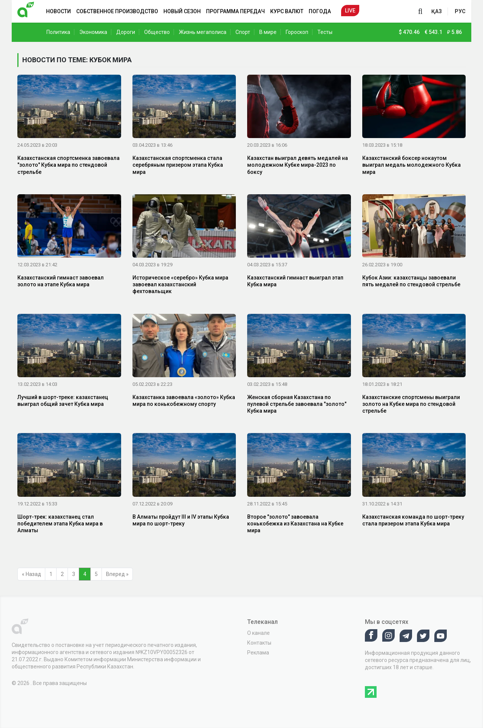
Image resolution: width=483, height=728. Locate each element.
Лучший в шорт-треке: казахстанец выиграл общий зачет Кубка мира (62, 400)
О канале (258, 633)
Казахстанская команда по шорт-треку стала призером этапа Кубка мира (413, 520)
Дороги (125, 32)
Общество (157, 32)
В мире (268, 32)
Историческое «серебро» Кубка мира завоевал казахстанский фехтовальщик (180, 284)
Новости (58, 11)
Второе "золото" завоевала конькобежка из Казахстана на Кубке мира (295, 523)
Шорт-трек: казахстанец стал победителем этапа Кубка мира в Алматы (60, 523)
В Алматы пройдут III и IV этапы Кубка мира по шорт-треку (180, 520)
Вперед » (117, 574)
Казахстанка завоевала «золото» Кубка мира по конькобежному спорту (183, 400)
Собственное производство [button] (117, 11)
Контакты (259, 643)
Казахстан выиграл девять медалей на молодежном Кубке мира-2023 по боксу (297, 165)
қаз (436, 11)
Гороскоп (297, 32)
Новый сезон (182, 11)
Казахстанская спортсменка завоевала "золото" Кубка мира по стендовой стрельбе (68, 165)
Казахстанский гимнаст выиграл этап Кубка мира (295, 281)
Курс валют (286, 11)
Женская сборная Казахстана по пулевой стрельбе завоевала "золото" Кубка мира (296, 404)
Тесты (324, 32)
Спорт (242, 32)
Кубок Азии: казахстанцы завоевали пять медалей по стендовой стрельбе (411, 281)
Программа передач (235, 11)
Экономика (93, 32)
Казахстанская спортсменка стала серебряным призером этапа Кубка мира (177, 165)
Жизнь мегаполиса (202, 32)
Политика (58, 32)
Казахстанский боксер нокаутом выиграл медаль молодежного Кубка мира (411, 165)
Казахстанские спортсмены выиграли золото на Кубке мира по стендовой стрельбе (411, 404)
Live (350, 11)
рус (460, 11)
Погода (320, 11)
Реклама (258, 653)
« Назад (31, 574)
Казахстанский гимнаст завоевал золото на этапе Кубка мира (60, 281)
